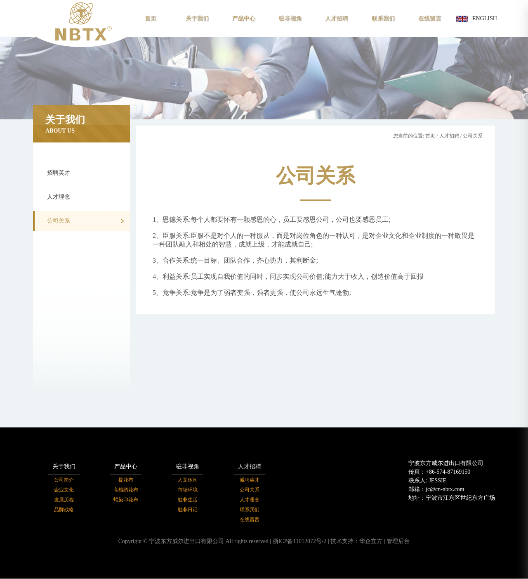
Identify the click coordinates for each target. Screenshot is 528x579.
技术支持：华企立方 (356, 542)
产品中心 (243, 18)
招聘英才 (85, 173)
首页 (150, 18)
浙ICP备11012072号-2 (300, 542)
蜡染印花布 (125, 500)
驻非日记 (188, 510)
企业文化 (64, 490)
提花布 (125, 480)
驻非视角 (290, 18)
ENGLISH (476, 18)
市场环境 (188, 490)
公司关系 (85, 221)
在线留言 (429, 18)
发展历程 (64, 500)
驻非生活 (188, 500)
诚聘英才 (249, 480)
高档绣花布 (125, 490)
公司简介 (64, 480)
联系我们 (383, 18)
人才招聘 (336, 18)
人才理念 (85, 197)
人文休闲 (188, 480)
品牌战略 (64, 510)
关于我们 (197, 18)
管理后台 (398, 542)
